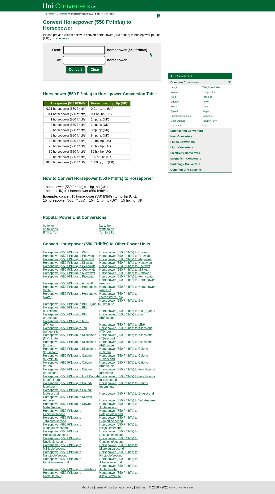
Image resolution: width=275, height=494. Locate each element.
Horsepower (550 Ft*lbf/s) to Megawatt (125, 259)
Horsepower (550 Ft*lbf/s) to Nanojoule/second (62, 453)
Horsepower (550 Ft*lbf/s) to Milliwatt (124, 269)
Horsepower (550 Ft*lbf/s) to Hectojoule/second (62, 433)
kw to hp (105, 225)
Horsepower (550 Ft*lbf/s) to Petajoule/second (118, 412)
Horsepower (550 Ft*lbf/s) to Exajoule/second (62, 412)
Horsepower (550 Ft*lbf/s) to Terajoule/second (62, 419)
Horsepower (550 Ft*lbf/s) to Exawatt (124, 252)
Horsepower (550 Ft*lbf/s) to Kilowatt (68, 262)
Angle (205, 111)
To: (58, 60)
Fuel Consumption (181, 116)
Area (173, 96)
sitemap (141, 487)
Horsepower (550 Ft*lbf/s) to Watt (65, 252)
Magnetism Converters (185, 158)
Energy (175, 101)
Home (46, 14)
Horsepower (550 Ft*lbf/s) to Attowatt (68, 283)
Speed (174, 111)
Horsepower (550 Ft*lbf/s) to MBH (122, 324)
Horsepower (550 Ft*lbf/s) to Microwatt (69, 273)
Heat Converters (181, 136)
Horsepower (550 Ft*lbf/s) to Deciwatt (124, 266)
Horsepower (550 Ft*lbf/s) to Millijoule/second (62, 447)
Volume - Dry (209, 120)
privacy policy (124, 487)
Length (174, 87)
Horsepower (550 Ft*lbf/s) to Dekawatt (69, 266)
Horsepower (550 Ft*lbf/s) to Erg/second (126, 393)
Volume (175, 92)
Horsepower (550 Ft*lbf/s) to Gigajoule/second (118, 419)
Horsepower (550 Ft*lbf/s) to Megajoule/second (62, 426)
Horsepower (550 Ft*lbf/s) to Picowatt (68, 276)
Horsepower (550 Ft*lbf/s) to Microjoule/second (118, 447)
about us (87, 487)
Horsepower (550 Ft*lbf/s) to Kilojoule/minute (118, 474)
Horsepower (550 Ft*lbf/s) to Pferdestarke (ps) (118, 295)
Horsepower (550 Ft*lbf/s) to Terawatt (124, 255)
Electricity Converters (185, 153)
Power (205, 101)
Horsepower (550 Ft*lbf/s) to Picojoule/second (118, 453)
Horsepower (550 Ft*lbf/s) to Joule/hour (69, 469)
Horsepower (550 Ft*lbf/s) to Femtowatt (126, 276)
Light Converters (181, 147)
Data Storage (178, 120)
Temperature (209, 92)
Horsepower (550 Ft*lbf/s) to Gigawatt (68, 259)
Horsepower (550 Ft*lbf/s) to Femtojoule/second (62, 460)
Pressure (207, 96)
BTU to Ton (50, 232)
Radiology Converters (185, 164)
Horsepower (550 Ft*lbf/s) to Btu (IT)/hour (71, 304)
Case (205, 125)
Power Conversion (59, 14)
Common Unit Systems (186, 169)
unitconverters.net (181, 487)
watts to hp (106, 229)
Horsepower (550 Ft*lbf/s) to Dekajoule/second (118, 433)
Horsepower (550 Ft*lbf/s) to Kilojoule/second (118, 426)
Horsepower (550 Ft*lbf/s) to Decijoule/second (62, 440)
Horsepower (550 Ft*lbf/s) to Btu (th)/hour (127, 311)
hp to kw (48, 225)
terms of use (104, 487)
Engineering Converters (186, 130)
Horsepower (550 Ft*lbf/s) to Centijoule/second (118, 440)
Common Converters (184, 82)
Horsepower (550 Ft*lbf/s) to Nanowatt (125, 273)
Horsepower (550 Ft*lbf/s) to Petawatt (68, 255)
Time (205, 106)
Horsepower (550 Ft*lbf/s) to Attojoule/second (118, 460)
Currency (176, 125)
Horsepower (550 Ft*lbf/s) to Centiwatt (69, 269)
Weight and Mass (212, 87)
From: (56, 50)
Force (174, 106)
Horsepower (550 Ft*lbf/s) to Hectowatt (125, 262)
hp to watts (50, 229)
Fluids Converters (182, 141)
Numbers (207, 116)
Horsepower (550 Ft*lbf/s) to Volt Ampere (127, 400)
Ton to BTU (107, 232)
